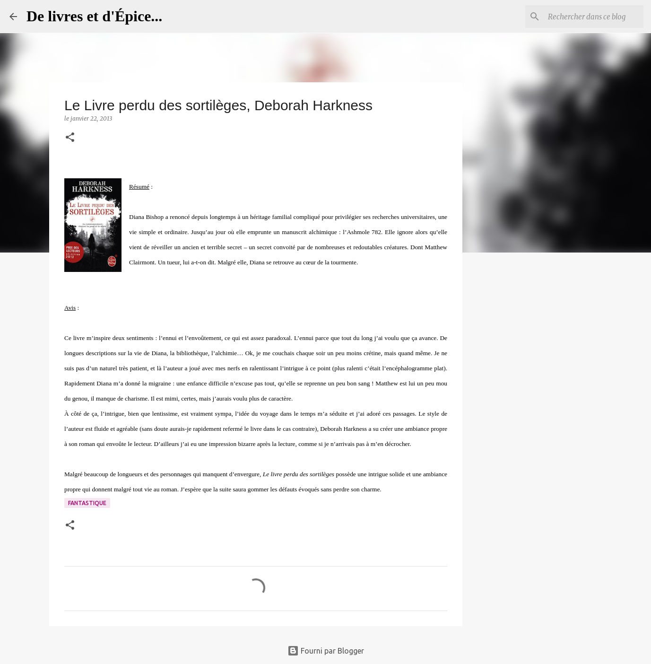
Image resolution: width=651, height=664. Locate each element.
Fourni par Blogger (325, 651)
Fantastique (87, 503)
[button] (70, 137)
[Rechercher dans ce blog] (593, 16)
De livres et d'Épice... (94, 16)
